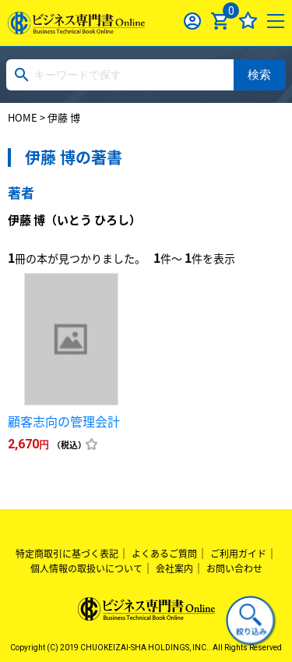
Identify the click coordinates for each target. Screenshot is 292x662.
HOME (22, 117)
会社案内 (174, 568)
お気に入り (248, 21)
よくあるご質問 (164, 554)
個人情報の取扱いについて (86, 568)
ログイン (193, 21)
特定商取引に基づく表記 (67, 554)
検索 (259, 74)
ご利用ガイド (238, 554)
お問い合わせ (234, 568)
